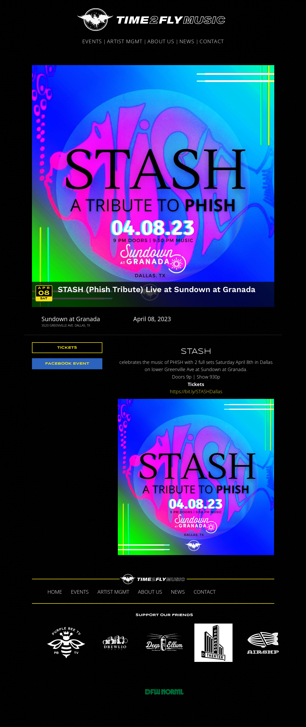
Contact (212, 41)
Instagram (258, 591)
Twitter (236, 591)
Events (92, 41)
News (187, 41)
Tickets (67, 347)
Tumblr (247, 591)
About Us (160, 41)
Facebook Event (67, 363)
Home (54, 591)
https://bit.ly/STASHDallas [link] (196, 391)
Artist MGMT (124, 41)
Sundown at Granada (71, 319)
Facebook (225, 591)
